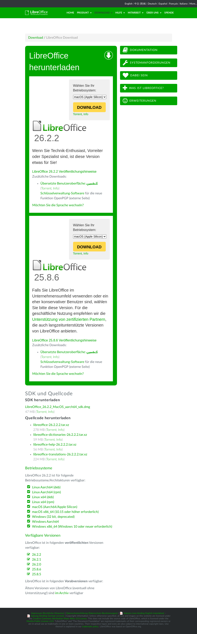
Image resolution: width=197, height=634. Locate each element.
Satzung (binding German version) (47, 616)
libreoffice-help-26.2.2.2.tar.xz (54, 444)
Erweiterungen (139, 101)
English (128, 3)
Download (103, 12)
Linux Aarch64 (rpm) (46, 492)
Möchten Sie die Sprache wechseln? (58, 205)
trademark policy (90, 626)
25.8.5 (36, 574)
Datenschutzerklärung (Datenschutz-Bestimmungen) (92, 613)
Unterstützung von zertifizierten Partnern (68, 319)
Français (173, 3)
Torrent (77, 114)
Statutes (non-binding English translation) (144, 613)
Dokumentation (140, 50)
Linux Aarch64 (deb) (46, 487)
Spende (169, 12)
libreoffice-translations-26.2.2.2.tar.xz (60, 454)
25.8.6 (36, 569)
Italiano (184, 3)
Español (163, 3)
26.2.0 (36, 564)
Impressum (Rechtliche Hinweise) (47, 613)
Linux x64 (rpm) (43, 502)
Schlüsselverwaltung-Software (62, 193)
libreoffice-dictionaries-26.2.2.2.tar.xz (60, 434)
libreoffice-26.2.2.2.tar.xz (51, 425)
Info (85, 114)
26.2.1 (36, 559)
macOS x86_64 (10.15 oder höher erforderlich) (65, 512)
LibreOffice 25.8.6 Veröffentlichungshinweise (64, 340)
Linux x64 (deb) (43, 497)
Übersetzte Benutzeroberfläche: (68, 183)
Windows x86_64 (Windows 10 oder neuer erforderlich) (72, 526)
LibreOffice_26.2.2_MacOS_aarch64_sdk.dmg (57, 407)
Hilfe (120, 12)
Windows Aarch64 (45, 521)
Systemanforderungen (146, 63)
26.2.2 (36, 554)
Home (70, 12)
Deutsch (152, 3)
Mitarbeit (136, 12)
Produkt (84, 12)
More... (193, 3)
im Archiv (62, 593)
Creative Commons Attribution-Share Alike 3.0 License (60, 618)
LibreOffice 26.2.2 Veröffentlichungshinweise (64, 171)
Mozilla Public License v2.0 (40, 621)
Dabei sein (135, 75)
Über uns (153, 12)
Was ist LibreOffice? (143, 88)
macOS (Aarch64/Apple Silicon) (54, 507)
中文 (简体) (140, 3)
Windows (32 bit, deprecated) (53, 516)
